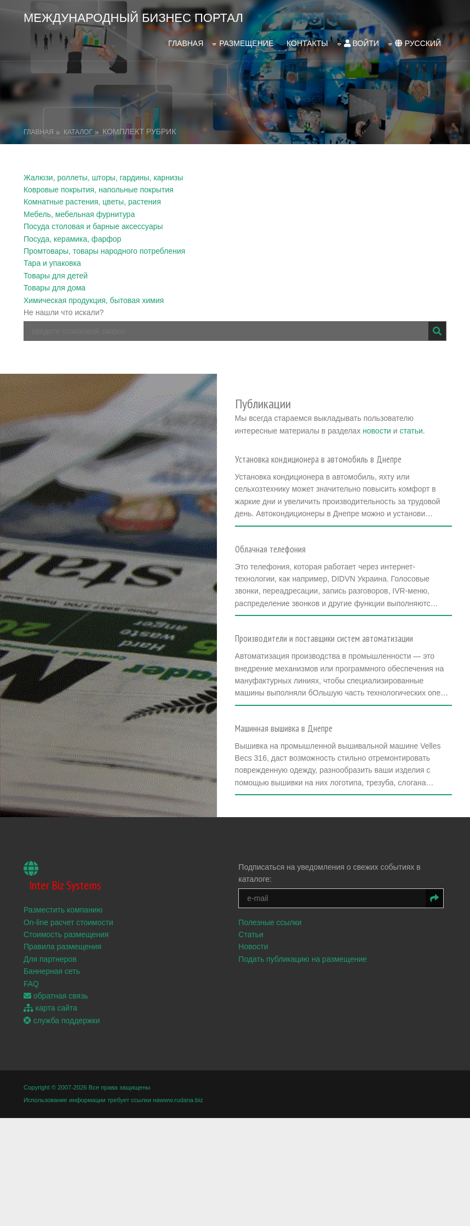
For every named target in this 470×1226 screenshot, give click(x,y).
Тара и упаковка (52, 258)
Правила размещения (62, 1032)
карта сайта (50, 1094)
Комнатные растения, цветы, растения (92, 196)
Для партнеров (50, 1045)
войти (361, 40)
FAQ (31, 1069)
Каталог (78, 126)
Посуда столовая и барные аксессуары (93, 221)
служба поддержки (62, 1106)
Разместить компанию (63, 995)
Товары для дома (54, 282)
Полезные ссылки (273, 1007)
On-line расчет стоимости (68, 1007)
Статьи (254, 1020)
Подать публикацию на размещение (306, 1045)
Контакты (307, 40)
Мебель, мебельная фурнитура (79, 209)
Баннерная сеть (52, 1057)
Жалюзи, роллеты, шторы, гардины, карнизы (103, 172)
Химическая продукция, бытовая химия (94, 294)
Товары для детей (56, 270)
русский (418, 40)
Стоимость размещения (66, 1020)
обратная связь (56, 1081)
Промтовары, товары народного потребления (104, 246)
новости (340, 426)
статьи (374, 426)
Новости (256, 1032)
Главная (185, 40)
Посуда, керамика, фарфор (72, 233)
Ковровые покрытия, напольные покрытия (99, 184)
